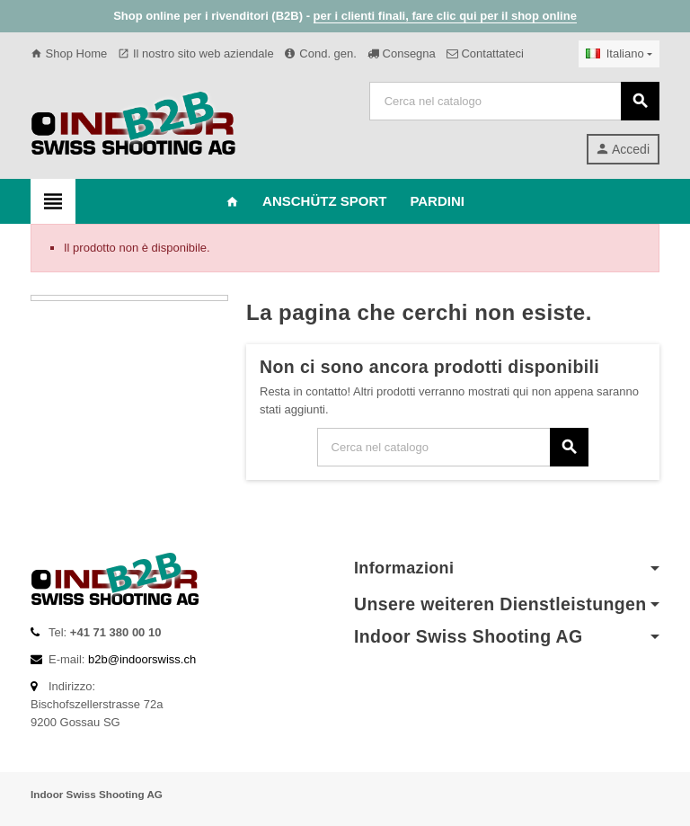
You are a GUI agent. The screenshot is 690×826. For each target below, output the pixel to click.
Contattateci (485, 53)
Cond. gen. (321, 53)
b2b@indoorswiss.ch (142, 659)
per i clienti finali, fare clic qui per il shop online (445, 15)
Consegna (401, 53)
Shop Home (69, 53)
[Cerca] (514, 101)
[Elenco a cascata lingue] (619, 53)
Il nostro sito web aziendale (195, 53)
